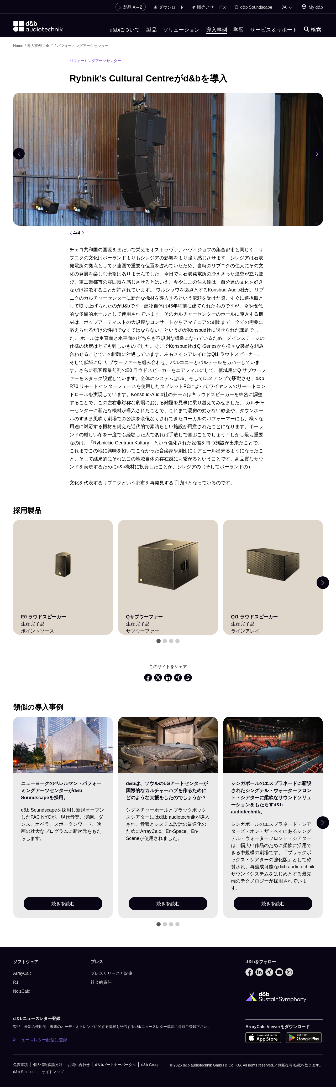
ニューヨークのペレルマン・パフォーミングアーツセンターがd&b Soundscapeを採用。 (61, 790)
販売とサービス (209, 7)
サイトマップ (53, 1072)
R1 (15, 982)
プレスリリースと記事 (112, 973)
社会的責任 (101, 982)
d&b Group (150, 1065)
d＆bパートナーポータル (115, 1065)
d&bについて (125, 30)
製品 (151, 30)
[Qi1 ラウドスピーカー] (273, 564)
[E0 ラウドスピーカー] (63, 564)
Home (18, 46)
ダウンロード (169, 7)
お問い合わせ (79, 1065)
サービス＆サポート (273, 30)
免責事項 (20, 1065)
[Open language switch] (287, 7)
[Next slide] (323, 582)
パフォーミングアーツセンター (82, 46)
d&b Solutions (24, 1072)
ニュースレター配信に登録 (40, 1039)
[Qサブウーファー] (168, 564)
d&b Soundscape (253, 7)
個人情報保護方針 (47, 1065)
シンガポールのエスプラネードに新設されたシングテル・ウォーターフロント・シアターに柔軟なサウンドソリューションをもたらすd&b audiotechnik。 (271, 797)
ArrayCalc (22, 973)
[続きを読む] (63, 745)
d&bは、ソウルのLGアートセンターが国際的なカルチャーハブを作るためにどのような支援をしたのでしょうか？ (167, 790)
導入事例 (216, 30)
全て (49, 46)
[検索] (312, 30)
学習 (238, 30)
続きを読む (63, 903)
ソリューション (181, 30)
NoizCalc (21, 991)
